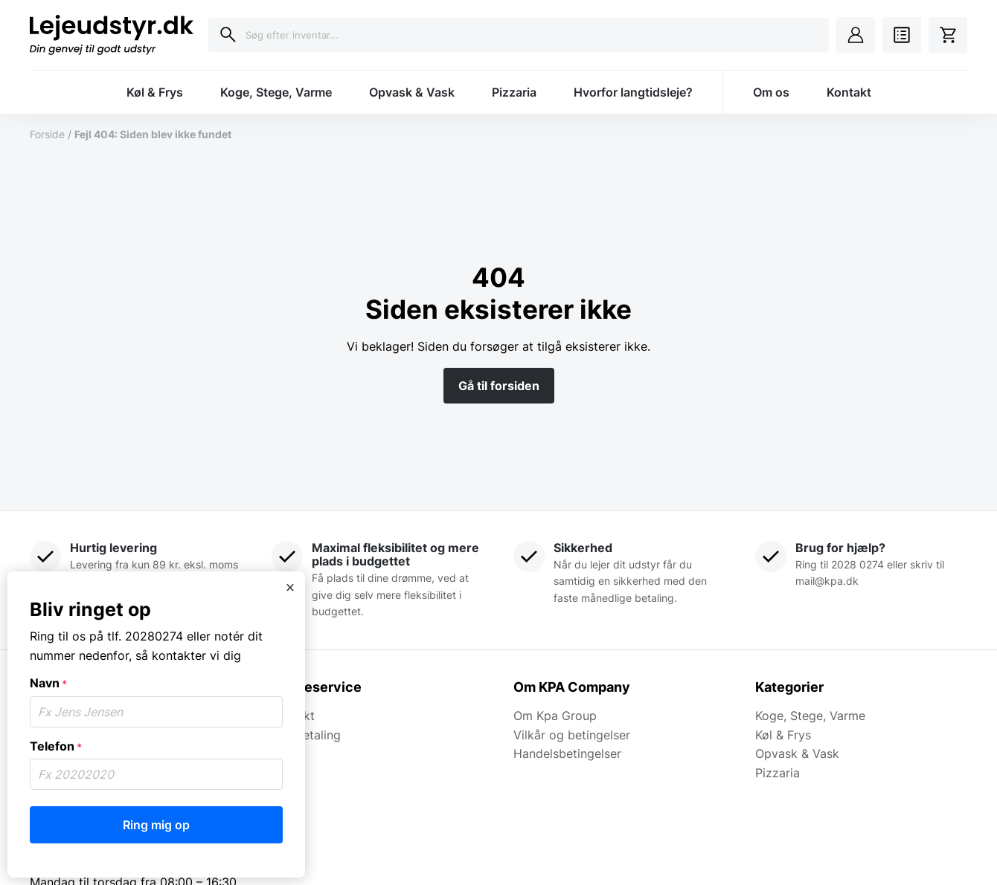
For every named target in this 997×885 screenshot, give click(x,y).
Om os (771, 92)
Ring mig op (156, 824)
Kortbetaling (306, 734)
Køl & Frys (154, 92)
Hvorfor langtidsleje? (633, 92)
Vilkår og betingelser (571, 734)
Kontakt (849, 92)
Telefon (56, 746)
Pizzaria (514, 92)
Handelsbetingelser (567, 753)
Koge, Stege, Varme (276, 92)
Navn (48, 683)
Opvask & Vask (412, 92)
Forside (47, 134)
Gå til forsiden (498, 385)
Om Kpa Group (555, 715)
